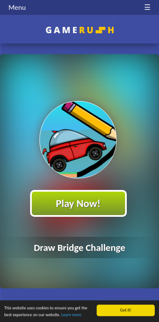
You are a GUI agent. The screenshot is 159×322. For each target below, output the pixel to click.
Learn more (71, 315)
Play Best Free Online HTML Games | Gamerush (79, 30)
